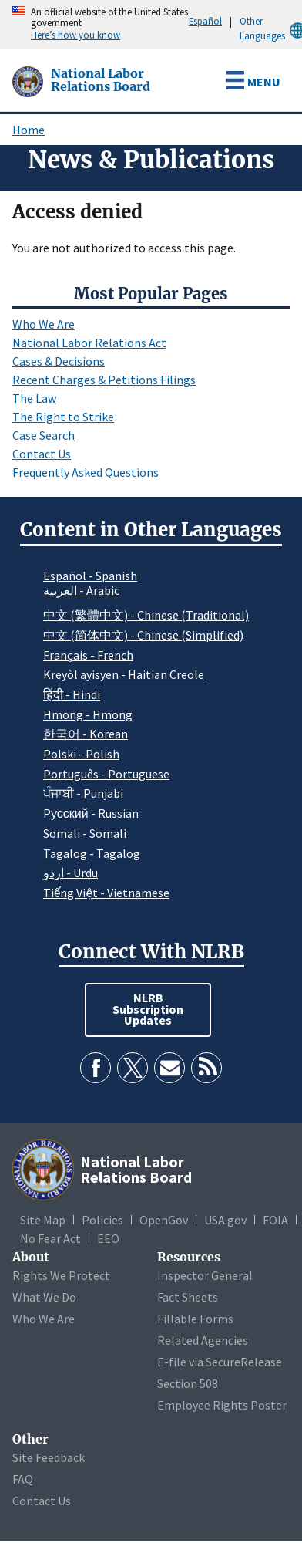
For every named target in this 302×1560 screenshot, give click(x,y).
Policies (102, 1219)
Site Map (42, 1219)
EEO (108, 1238)
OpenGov (163, 1219)
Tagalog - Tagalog (91, 853)
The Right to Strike (63, 416)
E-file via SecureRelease (219, 1361)
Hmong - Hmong (88, 714)
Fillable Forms (195, 1318)
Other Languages (271, 29)
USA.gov (225, 1219)
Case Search (43, 435)
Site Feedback (48, 1457)
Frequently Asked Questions (85, 472)
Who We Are (43, 324)
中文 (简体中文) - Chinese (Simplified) (143, 635)
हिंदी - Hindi (71, 694)
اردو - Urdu (70, 872)
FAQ (22, 1479)
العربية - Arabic (81, 591)
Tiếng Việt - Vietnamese (106, 892)
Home (28, 129)
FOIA (275, 1219)
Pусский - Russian (91, 813)
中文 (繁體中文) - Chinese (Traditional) (146, 615)
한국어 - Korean (85, 733)
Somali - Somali (84, 833)
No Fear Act (50, 1238)
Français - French (88, 655)
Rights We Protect (61, 1275)
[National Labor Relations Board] (29, 80)
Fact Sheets (187, 1297)
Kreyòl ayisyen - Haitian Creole (123, 674)
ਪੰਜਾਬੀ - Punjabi (83, 793)
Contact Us (41, 453)
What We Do (44, 1297)
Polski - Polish (81, 753)
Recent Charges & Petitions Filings (104, 379)
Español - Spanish (90, 575)
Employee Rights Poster (222, 1405)
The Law (34, 398)
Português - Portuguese (106, 774)
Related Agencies (202, 1340)
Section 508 (187, 1383)
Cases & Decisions (58, 361)
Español (205, 21)
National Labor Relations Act (89, 342)
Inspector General (205, 1275)
